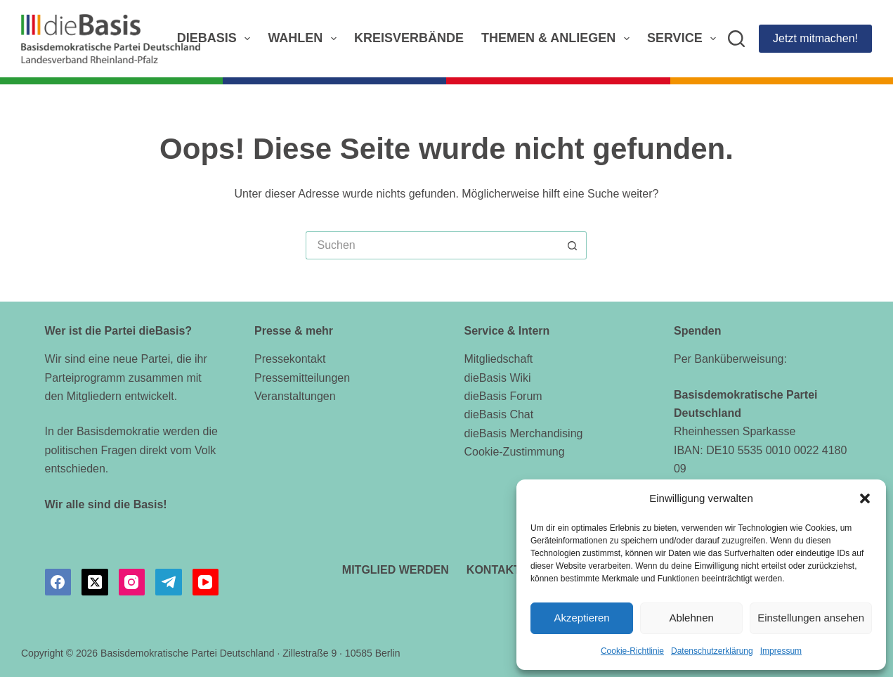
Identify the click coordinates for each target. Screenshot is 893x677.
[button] (865, 498)
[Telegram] (168, 582)
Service (684, 38)
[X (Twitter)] (95, 582)
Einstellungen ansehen (810, 618)
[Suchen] (736, 38)
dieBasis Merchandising (523, 433)
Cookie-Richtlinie (632, 651)
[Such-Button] (573, 245)
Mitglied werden (395, 570)
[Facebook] (58, 582)
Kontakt (494, 570)
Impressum (781, 651)
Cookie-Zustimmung (514, 452)
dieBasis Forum (503, 396)
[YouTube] (206, 582)
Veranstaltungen (295, 396)
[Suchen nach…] (432, 245)
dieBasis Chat (498, 414)
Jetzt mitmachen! (815, 38)
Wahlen (305, 38)
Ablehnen (691, 618)
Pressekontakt (289, 359)
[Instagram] (132, 582)
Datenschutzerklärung (712, 651)
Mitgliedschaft (498, 359)
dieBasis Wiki (497, 378)
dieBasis (216, 38)
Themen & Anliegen (558, 38)
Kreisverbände (409, 38)
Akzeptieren (581, 618)
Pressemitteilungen (302, 378)
